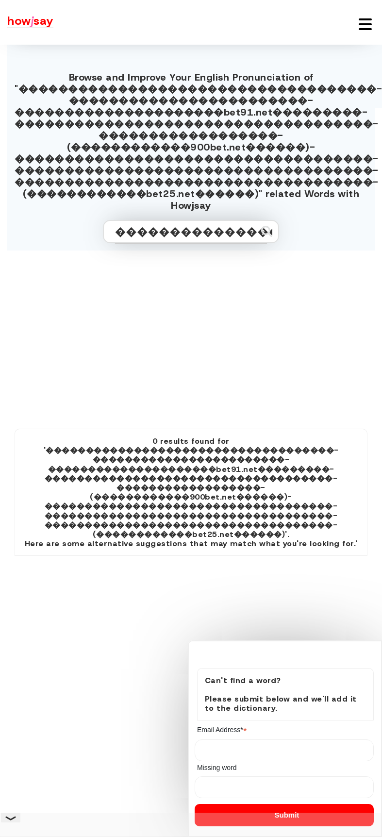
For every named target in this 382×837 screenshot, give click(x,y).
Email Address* (222, 730)
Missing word (217, 767)
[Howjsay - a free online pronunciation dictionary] (26, 22)
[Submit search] (266, 231)
